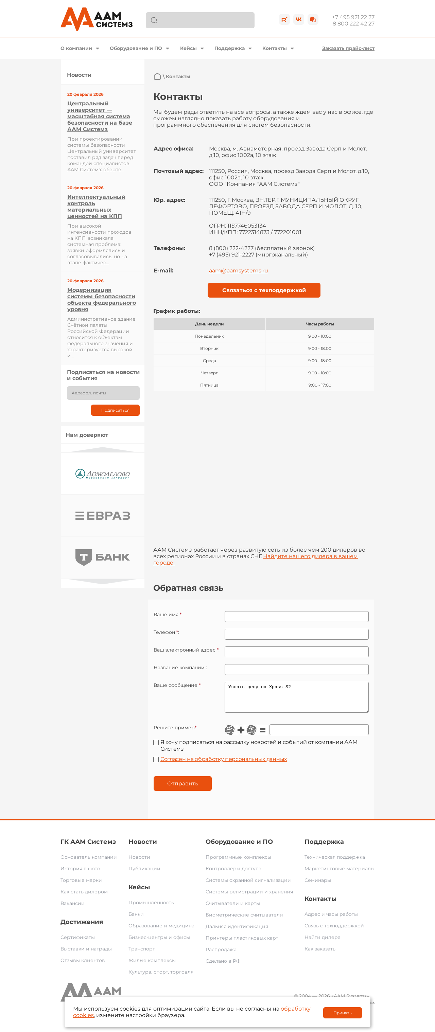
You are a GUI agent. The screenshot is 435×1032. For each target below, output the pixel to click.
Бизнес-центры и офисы (159, 942)
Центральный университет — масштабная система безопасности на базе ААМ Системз (99, 116)
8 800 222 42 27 (354, 23)
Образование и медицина (161, 931)
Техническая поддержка (334, 862)
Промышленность (151, 908)
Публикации (144, 874)
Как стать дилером (84, 897)
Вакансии (72, 908)
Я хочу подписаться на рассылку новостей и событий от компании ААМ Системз (258, 750)
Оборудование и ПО (136, 48)
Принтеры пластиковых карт (242, 943)
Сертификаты (77, 942)
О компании (76, 48)
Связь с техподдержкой (334, 931)
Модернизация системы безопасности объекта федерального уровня (101, 300)
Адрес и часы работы (331, 919)
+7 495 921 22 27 (353, 17)
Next (103, 581)
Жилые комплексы (152, 965)
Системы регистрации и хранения (249, 897)
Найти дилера (322, 942)
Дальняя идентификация (237, 931)
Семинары (317, 885)
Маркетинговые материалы (339, 874)
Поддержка (229, 48)
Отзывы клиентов (82, 965)
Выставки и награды (86, 954)
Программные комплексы (238, 862)
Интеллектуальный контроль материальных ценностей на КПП (96, 206)
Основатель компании (88, 862)
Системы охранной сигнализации (248, 885)
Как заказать (319, 954)
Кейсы (188, 48)
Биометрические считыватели (244, 920)
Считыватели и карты (233, 908)
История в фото (80, 874)
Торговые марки (81, 885)
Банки (136, 919)
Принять (342, 1012)
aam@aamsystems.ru (238, 270)
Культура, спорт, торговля (160, 977)
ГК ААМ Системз (88, 847)
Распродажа (221, 954)
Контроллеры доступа (233, 874)
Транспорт (141, 954)
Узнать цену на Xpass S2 (297, 700)
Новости (142, 847)
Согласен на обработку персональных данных (223, 764)
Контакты (274, 48)
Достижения (81, 927)
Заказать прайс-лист (348, 48)
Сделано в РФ (223, 966)
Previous (103, 449)
